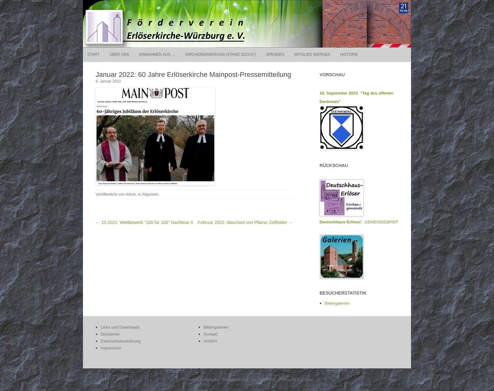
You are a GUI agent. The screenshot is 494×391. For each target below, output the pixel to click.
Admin (131, 194)
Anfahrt (210, 341)
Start (93, 54)
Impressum (111, 348)
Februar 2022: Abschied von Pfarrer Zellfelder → (245, 222)
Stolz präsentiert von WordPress (249, 379)
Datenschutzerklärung (120, 341)
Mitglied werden (312, 54)
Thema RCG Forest (295, 379)
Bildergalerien (337, 303)
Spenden (275, 54)
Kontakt (210, 334)
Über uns (119, 54)
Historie (349, 54)
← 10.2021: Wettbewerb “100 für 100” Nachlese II (144, 222)
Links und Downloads (120, 327)
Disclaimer (110, 334)
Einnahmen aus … (157, 54)
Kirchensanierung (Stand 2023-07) (220, 54)
